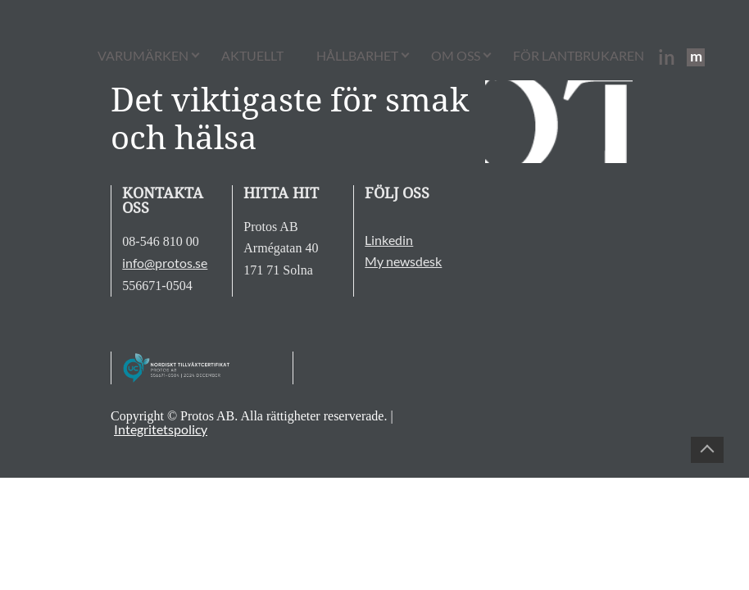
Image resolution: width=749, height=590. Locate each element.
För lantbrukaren (578, 55)
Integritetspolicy (160, 429)
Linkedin (389, 239)
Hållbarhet (357, 55)
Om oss (455, 55)
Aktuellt (252, 55)
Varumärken (143, 55)
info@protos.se (164, 262)
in (666, 57)
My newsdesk (403, 261)
